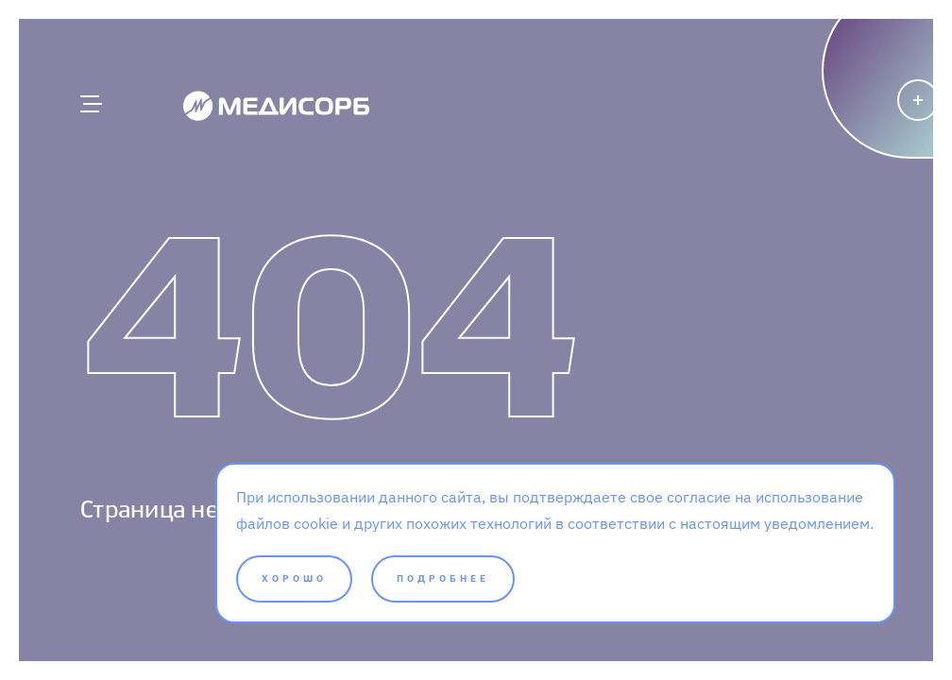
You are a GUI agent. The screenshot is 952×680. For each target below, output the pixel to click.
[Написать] (841, 137)
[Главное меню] (89, 104)
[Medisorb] (276, 105)
